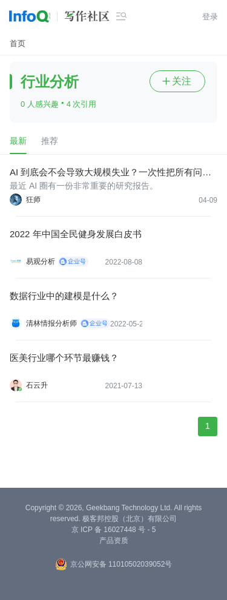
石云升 (37, 385)
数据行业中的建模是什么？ (64, 296)
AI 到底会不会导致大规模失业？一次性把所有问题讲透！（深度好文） (110, 172)
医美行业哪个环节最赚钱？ (64, 357)
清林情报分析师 (51, 323)
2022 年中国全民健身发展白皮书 (76, 234)
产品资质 (113, 540)
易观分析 (40, 261)
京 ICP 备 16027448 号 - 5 (113, 529)
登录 (210, 17)
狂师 (33, 199)
